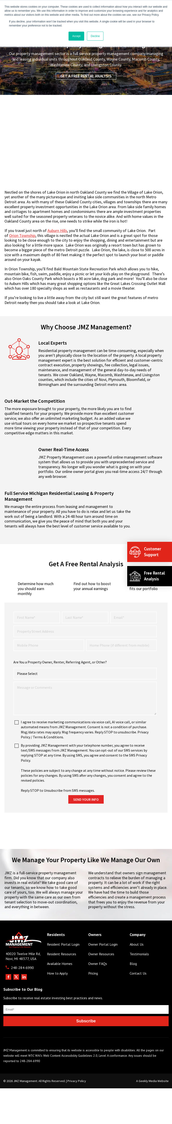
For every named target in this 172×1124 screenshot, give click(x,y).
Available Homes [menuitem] (59, 980)
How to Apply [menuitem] (57, 989)
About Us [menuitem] (137, 960)
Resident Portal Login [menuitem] (63, 960)
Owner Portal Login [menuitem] (103, 960)
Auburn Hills (57, 230)
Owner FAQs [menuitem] (97, 980)
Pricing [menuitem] (93, 989)
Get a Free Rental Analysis (86, 76)
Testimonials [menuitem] (139, 970)
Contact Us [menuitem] (138, 989)
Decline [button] (95, 36)
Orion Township (22, 235)
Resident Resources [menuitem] (61, 970)
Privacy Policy (76, 1097)
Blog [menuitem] (133, 980)
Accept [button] (76, 36)
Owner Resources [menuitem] (101, 970)
